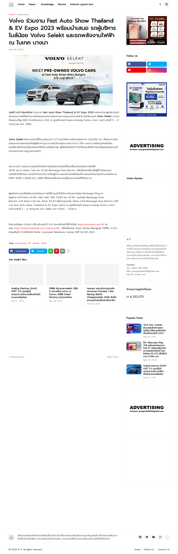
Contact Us (163, 549)
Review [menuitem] (62, 4)
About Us (149, 549)
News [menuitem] (32, 4)
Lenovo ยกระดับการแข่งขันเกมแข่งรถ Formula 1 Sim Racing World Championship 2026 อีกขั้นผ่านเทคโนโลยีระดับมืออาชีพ (101, 294)
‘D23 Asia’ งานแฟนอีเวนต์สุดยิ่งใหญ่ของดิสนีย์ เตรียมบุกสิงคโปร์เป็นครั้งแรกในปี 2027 (154, 329)
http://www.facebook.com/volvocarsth (37, 228)
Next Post (112, 357)
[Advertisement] (82, 331)
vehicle (35, 243)
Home (12, 15)
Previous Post (17, 357)
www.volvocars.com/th (91, 224)
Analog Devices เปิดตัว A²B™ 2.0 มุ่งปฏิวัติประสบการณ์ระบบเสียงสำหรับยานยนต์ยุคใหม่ (25, 293)
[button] (160, 4)
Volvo (44, 243)
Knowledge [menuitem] (47, 4)
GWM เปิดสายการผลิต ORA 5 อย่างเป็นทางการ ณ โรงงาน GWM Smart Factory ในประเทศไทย (63, 293)
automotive (23, 15)
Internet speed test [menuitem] (81, 4)
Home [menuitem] (21, 4)
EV (29, 243)
